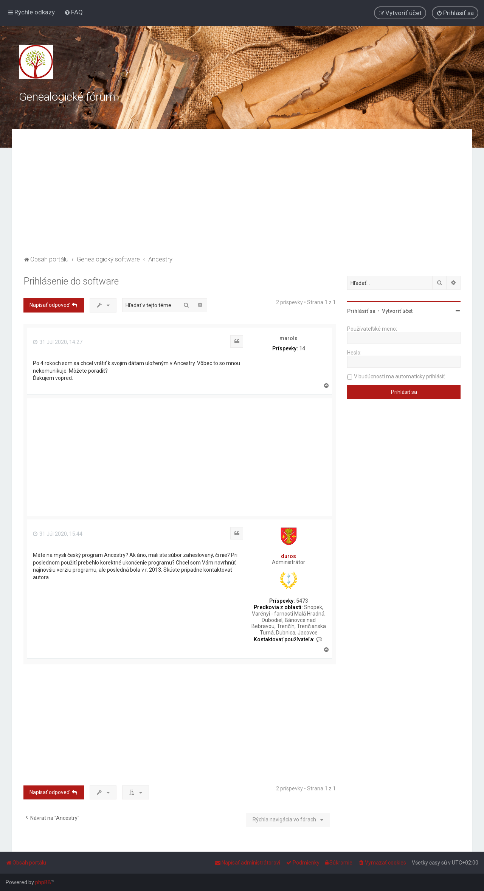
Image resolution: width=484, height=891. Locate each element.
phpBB (43, 882)
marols (288, 338)
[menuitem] (73, 12)
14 (302, 348)
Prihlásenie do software (71, 281)
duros (288, 556)
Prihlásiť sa (361, 311)
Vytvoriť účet (397, 311)
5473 (302, 601)
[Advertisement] (242, 197)
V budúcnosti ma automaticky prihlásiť (399, 376)
